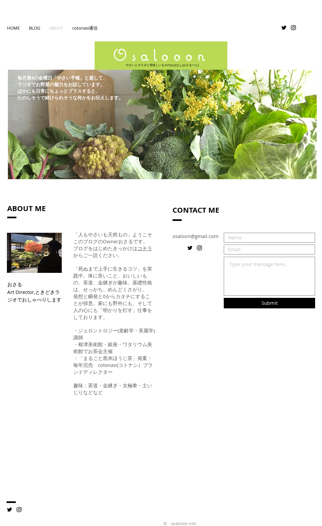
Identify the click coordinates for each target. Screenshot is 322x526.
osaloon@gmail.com (195, 236)
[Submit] (269, 303)
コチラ (144, 248)
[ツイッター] (9, 509)
